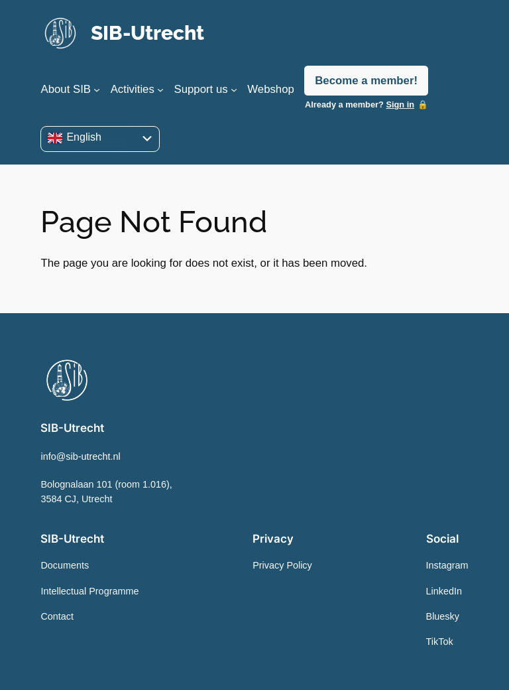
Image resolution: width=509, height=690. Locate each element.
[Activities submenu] (160, 89)
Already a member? (359, 104)
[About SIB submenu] (96, 89)
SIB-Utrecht (147, 32)
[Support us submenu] (234, 89)
